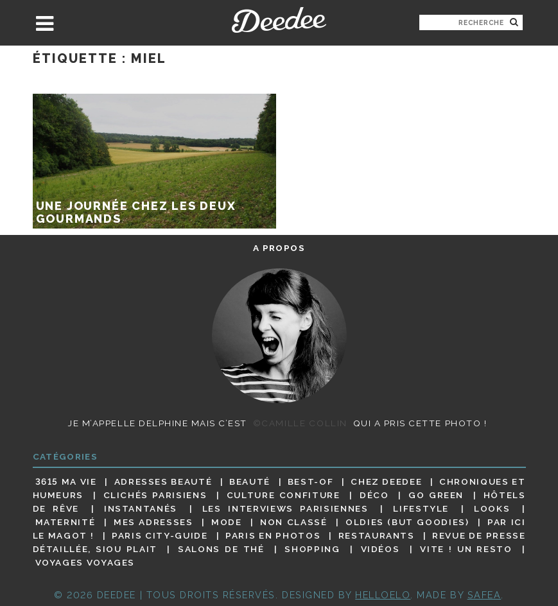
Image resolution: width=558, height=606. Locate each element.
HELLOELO (382, 594)
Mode (226, 522)
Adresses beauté (163, 481)
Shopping (312, 549)
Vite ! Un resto (466, 549)
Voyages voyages (85, 563)
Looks (492, 508)
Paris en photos (272, 535)
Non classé (293, 522)
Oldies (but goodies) (407, 522)
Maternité (65, 522)
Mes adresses (153, 522)
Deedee (279, 20)
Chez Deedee (386, 481)
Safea (484, 594)
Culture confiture (283, 495)
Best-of (310, 481)
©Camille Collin (300, 423)
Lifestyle (421, 508)
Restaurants (376, 535)
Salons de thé (221, 549)
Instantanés (140, 508)
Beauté (249, 481)
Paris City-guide (159, 535)
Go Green (436, 495)
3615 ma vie (66, 481)
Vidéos (380, 549)
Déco (374, 495)
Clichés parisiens (155, 495)
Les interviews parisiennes (285, 508)
